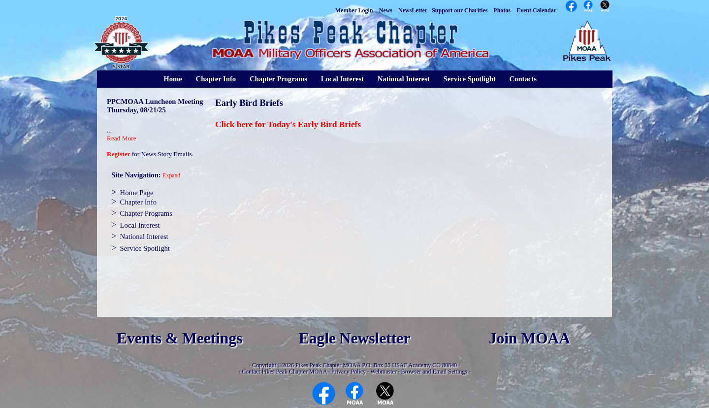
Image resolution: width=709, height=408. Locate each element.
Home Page (137, 193)
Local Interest (342, 79)
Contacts (523, 79)
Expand (171, 175)
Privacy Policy (348, 371)
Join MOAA (529, 338)
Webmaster (383, 371)
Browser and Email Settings (434, 371)
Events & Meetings (179, 338)
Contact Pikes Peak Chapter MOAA (284, 371)
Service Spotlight (469, 79)
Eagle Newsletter (355, 338)
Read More (121, 138)
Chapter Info (216, 79)
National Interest (404, 79)
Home (172, 79)
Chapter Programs (278, 79)
